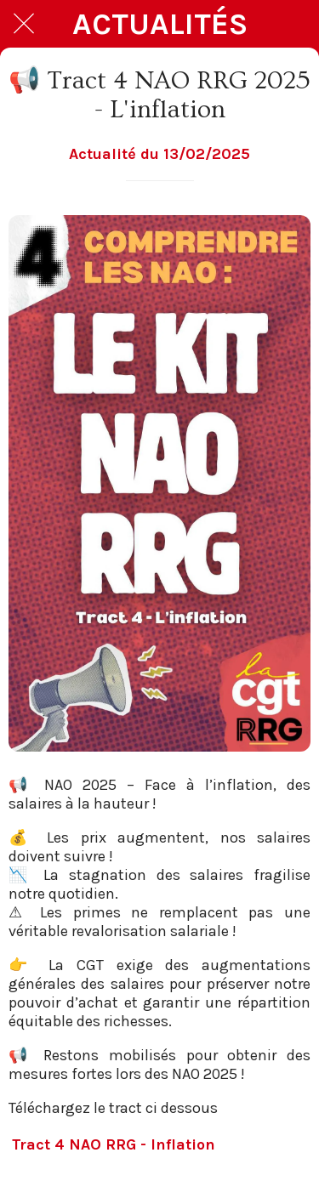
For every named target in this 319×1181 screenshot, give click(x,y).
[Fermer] (24, 24)
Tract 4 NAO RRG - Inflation (113, 1144)
